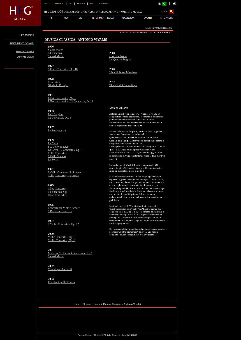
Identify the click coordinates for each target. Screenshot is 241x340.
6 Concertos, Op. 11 (59, 191)
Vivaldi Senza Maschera (123, 72)
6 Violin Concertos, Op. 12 (63, 224)
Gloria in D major (58, 85)
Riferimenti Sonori (91, 304)
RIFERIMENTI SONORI (162, 28)
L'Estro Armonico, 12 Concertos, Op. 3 (70, 101)
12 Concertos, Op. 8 (59, 117)
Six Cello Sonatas (58, 146)
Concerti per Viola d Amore (64, 207)
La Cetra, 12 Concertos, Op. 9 (65, 149)
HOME (148, 28)
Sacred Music (56, 56)
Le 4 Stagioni (55, 114)
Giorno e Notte (118, 56)
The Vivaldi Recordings (123, 85)
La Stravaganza (57, 130)
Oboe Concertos (57, 188)
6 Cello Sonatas (57, 156)
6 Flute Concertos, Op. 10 (63, 69)
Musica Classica (25, 51)
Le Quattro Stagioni (120, 59)
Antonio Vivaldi (25, 56)
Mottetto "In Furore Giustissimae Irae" (70, 253)
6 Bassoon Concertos (60, 211)
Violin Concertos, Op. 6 (61, 237)
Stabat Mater (55, 49)
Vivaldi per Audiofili (60, 269)
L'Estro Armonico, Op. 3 (62, 98)
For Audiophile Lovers (61, 282)
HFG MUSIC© (26, 35)
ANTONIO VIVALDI (146, 32)
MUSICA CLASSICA (128, 32)
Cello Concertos (57, 153)
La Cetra (53, 143)
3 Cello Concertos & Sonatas (64, 172)
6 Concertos (55, 53)
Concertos (54, 82)
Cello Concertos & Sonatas (63, 175)
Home (77, 304)
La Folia (53, 159)
